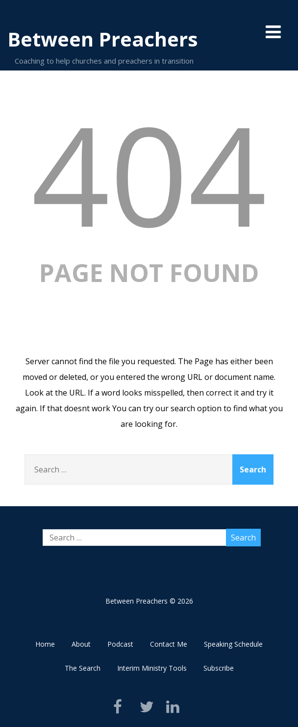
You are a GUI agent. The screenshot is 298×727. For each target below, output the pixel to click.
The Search (82, 668)
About (81, 644)
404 (149, 173)
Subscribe (218, 668)
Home (45, 644)
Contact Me (168, 644)
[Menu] (273, 32)
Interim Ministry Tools (152, 668)
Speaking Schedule (233, 644)
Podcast (120, 644)
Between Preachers (102, 38)
